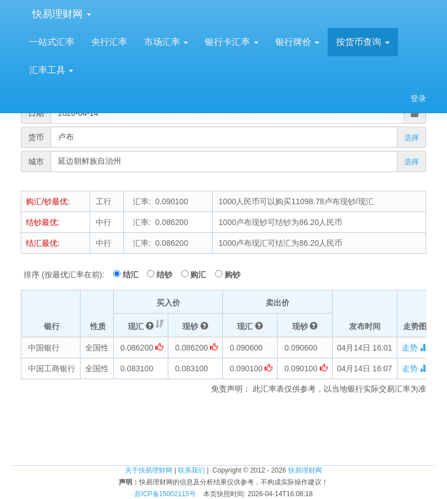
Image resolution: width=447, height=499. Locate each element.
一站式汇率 (51, 42)
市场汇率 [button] (166, 42)
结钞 (168, 274)
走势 (415, 347)
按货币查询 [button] (362, 42)
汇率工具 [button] (51, 70)
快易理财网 (60, 14)
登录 (418, 98)
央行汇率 (109, 42)
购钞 (232, 274)
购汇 (201, 274)
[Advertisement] (223, 428)
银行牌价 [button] (297, 42)
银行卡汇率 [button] (231, 42)
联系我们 (191, 470)
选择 (411, 137)
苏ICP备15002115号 (165, 494)
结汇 (134, 274)
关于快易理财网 (148, 470)
